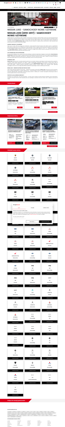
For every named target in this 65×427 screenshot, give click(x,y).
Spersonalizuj (32, 221)
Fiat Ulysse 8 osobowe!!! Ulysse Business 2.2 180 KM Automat (14, 131)
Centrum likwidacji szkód (38, 7)
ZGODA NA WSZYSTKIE (45, 221)
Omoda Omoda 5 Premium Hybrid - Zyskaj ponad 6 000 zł (48, 131)
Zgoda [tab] (19, 207)
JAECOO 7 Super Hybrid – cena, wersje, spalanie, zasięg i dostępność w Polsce (15, 98)
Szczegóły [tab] (32, 207)
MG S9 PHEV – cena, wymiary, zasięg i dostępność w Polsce (32, 98)
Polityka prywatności (33, 214)
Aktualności (46, 7)
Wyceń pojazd (30, 7)
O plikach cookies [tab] (46, 207)
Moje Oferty (61, 0)
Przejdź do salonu (15, 163)
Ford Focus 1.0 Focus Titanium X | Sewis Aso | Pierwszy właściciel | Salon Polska (32, 131)
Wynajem (51, 7)
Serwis (25, 7)
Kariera (55, 7)
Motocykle (21, 7)
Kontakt (58, 7)
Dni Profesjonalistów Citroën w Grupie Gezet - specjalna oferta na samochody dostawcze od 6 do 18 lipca (49, 98)
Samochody (16, 7)
